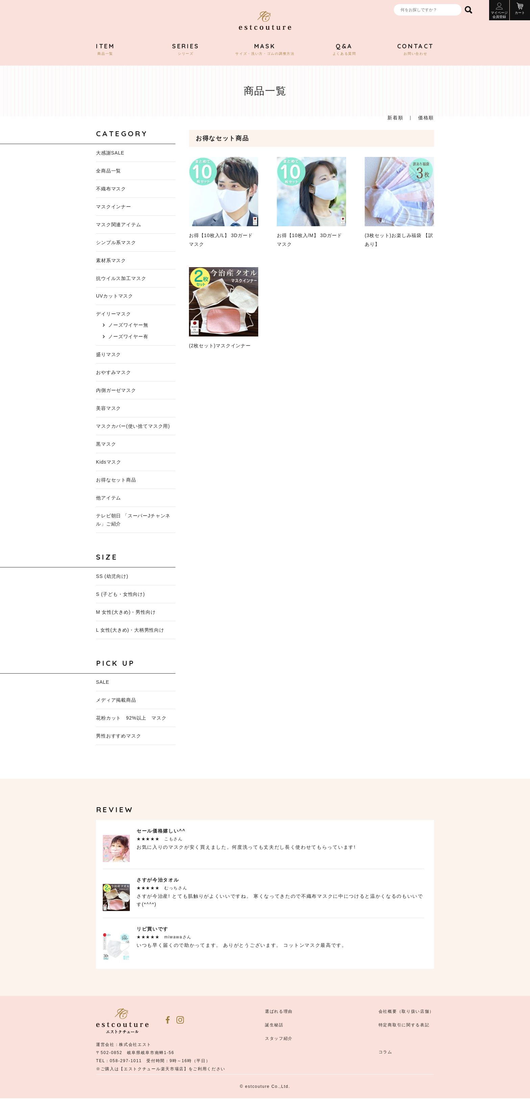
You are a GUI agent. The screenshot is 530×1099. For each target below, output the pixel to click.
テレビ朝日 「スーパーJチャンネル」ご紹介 (133, 520)
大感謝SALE (110, 153)
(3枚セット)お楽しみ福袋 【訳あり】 (399, 202)
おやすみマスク (113, 372)
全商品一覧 (108, 170)
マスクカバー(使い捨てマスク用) (133, 426)
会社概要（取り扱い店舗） (406, 1012)
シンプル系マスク (116, 242)
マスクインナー (113, 206)
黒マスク (106, 444)
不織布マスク (111, 188)
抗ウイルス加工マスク (121, 278)
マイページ (499, 11)
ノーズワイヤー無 (128, 325)
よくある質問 (344, 49)
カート (520, 9)
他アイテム (108, 498)
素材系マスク (111, 260)
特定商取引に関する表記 (404, 1025)
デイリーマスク (113, 314)
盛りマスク (108, 354)
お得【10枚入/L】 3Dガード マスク (223, 202)
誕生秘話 (274, 1025)
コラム (385, 1052)
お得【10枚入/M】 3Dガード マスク (311, 202)
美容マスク (108, 408)
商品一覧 (105, 49)
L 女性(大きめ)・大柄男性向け (130, 630)
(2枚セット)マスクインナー (223, 307)
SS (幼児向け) (112, 576)
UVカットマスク (114, 296)
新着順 (395, 117)
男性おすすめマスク (118, 736)
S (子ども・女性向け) (120, 594)
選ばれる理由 (279, 1012)
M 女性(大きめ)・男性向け (126, 612)
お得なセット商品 (116, 480)
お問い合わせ (415, 49)
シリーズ (185, 49)
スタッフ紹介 (279, 1039)
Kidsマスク (108, 462)
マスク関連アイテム (118, 224)
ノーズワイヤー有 (128, 337)
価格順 (426, 117)
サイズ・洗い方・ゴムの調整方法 (264, 49)
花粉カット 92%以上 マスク (131, 718)
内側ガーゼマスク (116, 390)
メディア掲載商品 (116, 700)
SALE (102, 682)
